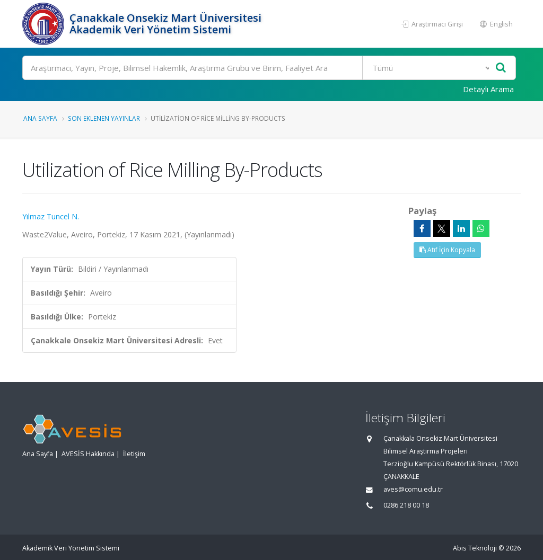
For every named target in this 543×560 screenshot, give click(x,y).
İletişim (134, 453)
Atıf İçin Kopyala (447, 249)
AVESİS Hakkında (88, 453)
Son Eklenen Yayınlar (104, 118)
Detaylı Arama (488, 89)
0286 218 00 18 (406, 505)
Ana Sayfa (40, 118)
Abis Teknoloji (475, 548)
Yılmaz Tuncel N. (50, 216)
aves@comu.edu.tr (413, 489)
